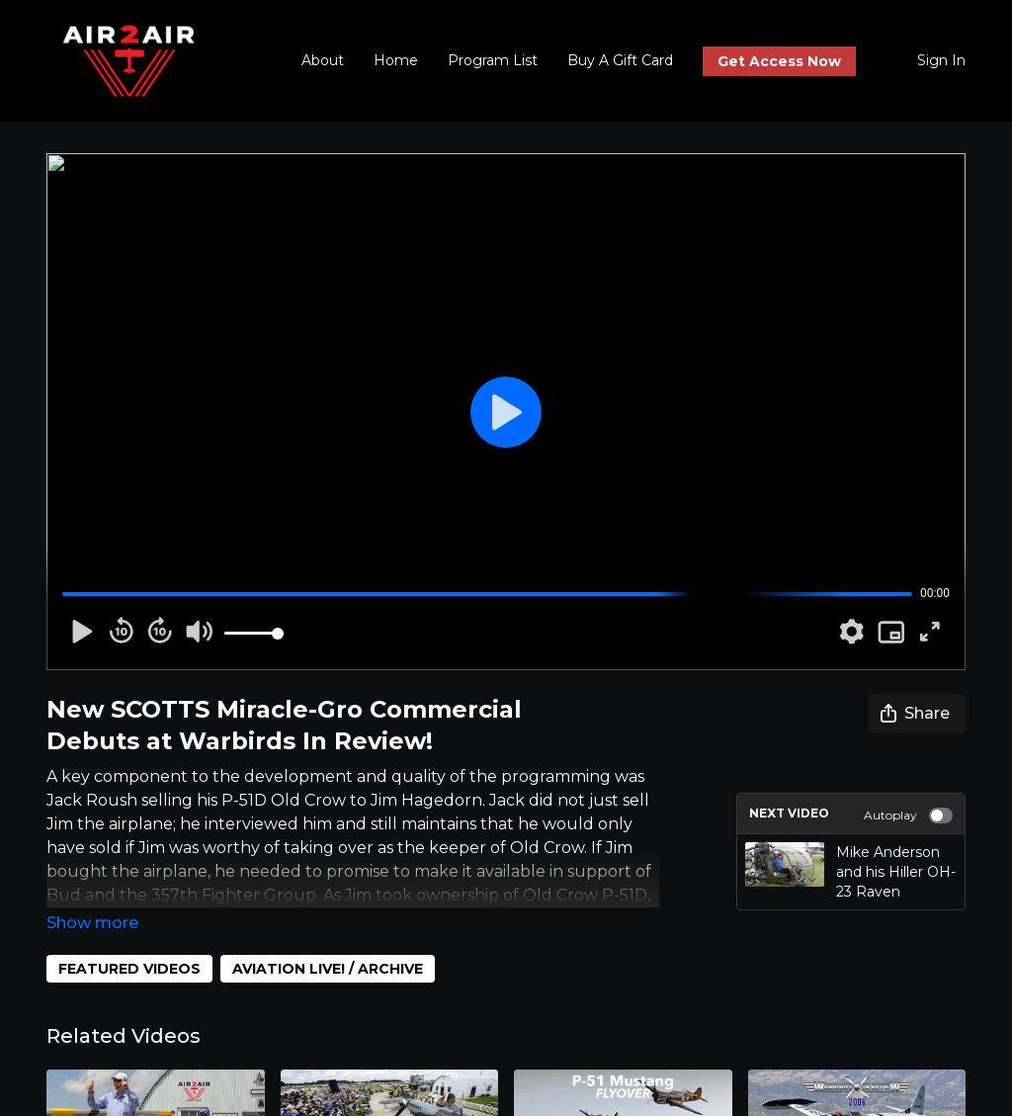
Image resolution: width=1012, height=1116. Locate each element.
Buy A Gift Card (620, 60)
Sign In (941, 60)
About (322, 60)
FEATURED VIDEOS (129, 969)
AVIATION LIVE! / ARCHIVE (327, 969)
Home (396, 60)
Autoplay (908, 815)
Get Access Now (779, 61)
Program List (493, 60)
